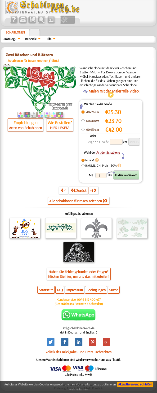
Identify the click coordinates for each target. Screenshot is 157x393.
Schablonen (15, 32)
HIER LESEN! (59, 127)
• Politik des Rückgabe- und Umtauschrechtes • (78, 352)
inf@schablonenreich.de (78, 328)
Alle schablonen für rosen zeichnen (78, 201)
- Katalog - (9, 39)
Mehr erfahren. (78, 389)
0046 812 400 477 (89, 299)
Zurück (78, 190)
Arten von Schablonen (25, 127)
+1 (93, 190)
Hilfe (48, 39)
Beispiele (30, 39)
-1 (64, 190)
